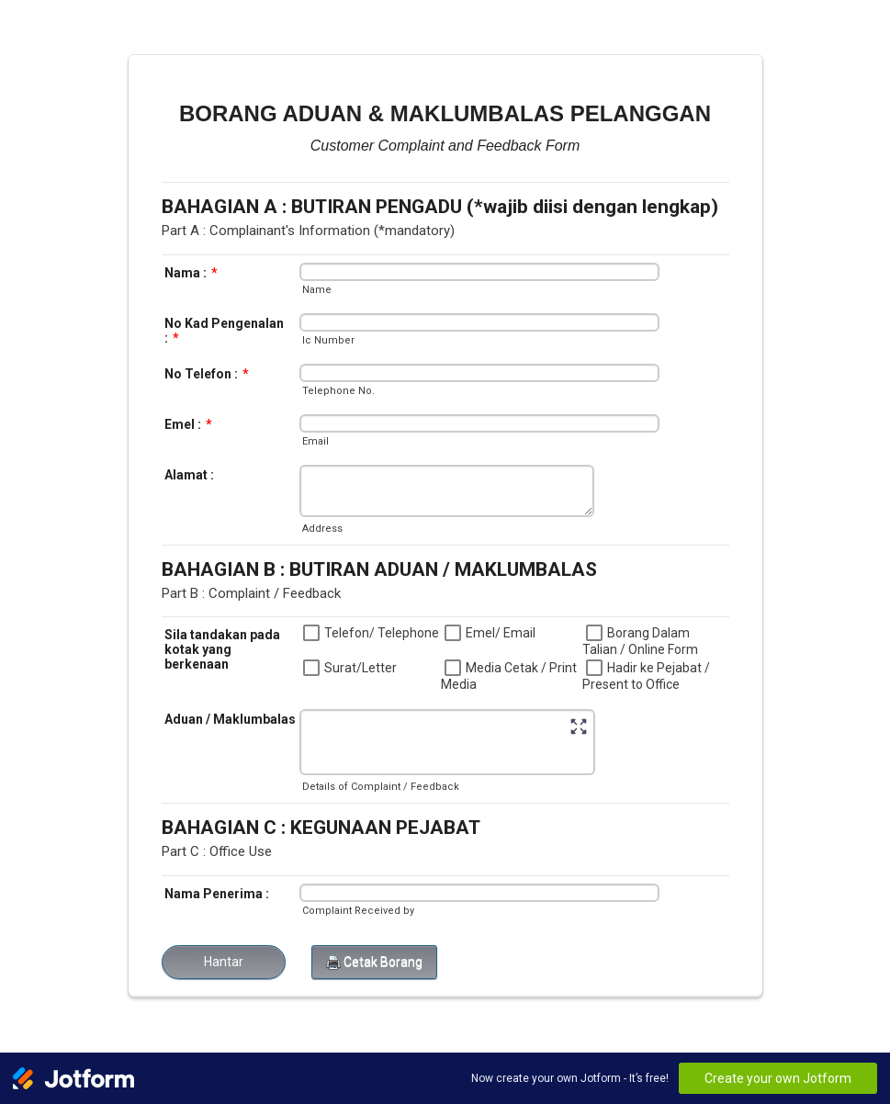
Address (322, 529)
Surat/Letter (360, 667)
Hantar (223, 961)
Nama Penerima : (216, 893)
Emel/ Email (500, 632)
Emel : (188, 424)
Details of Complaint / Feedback (380, 787)
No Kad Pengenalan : (224, 330)
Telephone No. (338, 391)
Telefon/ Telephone (381, 632)
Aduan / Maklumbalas (230, 719)
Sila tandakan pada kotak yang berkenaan (222, 649)
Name (317, 290)
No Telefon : (206, 373)
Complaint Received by (358, 911)
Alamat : (189, 475)
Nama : (191, 272)
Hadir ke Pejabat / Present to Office (646, 676)
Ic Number (328, 340)
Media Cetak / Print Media (509, 676)
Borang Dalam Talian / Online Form (640, 641)
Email (315, 441)
